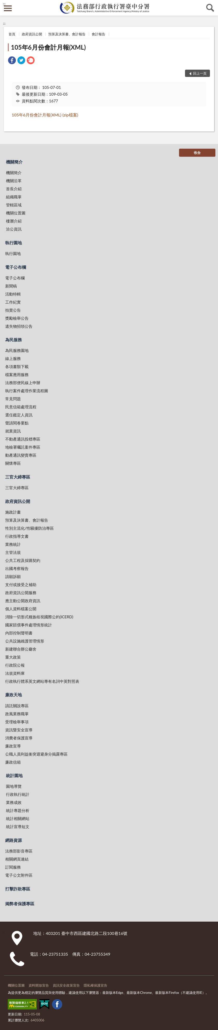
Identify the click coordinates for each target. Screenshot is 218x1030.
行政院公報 (15, 665)
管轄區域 (14, 204)
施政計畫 (13, 512)
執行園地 (13, 242)
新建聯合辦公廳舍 (20, 649)
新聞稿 (11, 286)
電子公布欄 (15, 267)
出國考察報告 (17, 568)
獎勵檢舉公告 (17, 318)
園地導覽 (14, 786)
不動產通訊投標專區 (22, 439)
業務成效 (14, 802)
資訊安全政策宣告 (66, 985)
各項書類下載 (17, 366)
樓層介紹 (14, 221)
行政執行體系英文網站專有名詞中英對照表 (42, 681)
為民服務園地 (17, 350)
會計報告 (98, 34)
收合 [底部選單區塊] (197, 152)
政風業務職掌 (17, 713)
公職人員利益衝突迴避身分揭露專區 (36, 754)
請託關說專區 (17, 705)
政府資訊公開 (32, 34)
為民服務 (13, 339)
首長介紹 (14, 188)
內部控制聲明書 (18, 633)
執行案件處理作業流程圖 (26, 390)
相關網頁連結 (17, 859)
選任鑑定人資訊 (18, 414)
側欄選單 (8, 8)
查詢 (210, 8)
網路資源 (13, 840)
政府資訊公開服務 (20, 592)
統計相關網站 (17, 818)
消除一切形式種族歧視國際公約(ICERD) (39, 616)
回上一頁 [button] (200, 73)
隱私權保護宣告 (95, 985)
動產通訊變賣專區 (20, 455)
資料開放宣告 (39, 985)
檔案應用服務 (17, 374)
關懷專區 (13, 463)
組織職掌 (14, 196)
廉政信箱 (13, 762)
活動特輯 (13, 294)
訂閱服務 (13, 867)
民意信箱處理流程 (20, 406)
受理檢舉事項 (17, 721)
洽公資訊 (14, 229)
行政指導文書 (17, 536)
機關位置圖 (15, 213)
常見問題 (13, 398)
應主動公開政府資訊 (22, 600)
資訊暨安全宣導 (18, 729)
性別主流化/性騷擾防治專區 (29, 528)
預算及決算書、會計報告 (66, 34)
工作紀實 (13, 302)
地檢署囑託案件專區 (22, 447)
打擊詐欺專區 (17, 888)
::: (4, 4)
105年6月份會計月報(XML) (48, 47)
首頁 (12, 34)
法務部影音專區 (18, 851)
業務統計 (13, 544)
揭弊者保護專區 (19, 903)
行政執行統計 (17, 794)
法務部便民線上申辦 (22, 382)
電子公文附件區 (18, 875)
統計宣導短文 (17, 826)
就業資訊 (13, 431)
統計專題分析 (17, 810)
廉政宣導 (13, 746)
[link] (12, 60)
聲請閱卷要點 (17, 423)
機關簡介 (14, 161)
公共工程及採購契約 (22, 560)
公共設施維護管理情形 (24, 641)
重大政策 (13, 657)
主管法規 (13, 552)
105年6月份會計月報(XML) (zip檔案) (45, 114)
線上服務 (13, 358)
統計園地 (14, 775)
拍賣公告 (13, 310)
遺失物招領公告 (18, 326)
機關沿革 (14, 180)
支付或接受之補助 (20, 584)
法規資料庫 (15, 673)
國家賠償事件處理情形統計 (28, 624)
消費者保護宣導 (18, 738)
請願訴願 (13, 576)
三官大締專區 (17, 476)
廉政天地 (13, 694)
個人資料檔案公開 (20, 608)
